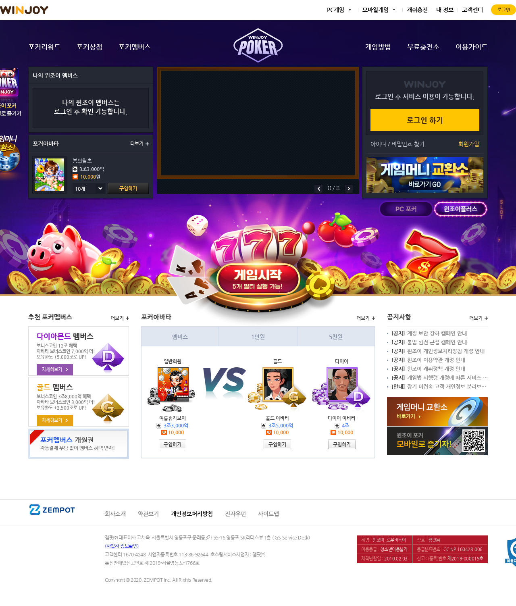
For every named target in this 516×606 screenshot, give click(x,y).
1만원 (258, 336)
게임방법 (378, 47)
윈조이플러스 (460, 209)
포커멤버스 (135, 47)
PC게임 (335, 9)
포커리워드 (44, 47)
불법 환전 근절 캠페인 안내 (429, 342)
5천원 (336, 336)
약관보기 (148, 513)
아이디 (378, 144)
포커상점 (89, 47)
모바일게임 (375, 9)
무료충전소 (423, 47)
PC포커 (406, 209)
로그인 (503, 9)
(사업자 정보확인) (122, 546)
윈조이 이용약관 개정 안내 (428, 360)
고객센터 (472, 9)
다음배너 (348, 188)
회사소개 (115, 513)
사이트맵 (268, 513)
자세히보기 (55, 369)
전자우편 (235, 513)
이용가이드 (472, 47)
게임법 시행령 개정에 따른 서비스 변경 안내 (439, 377)
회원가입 (468, 144)
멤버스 (180, 336)
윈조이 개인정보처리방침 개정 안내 (438, 351)
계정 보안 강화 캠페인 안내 (429, 333)
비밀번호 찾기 (407, 144)
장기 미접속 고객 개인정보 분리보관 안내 (439, 386)
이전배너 (318, 188)
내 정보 (445, 9)
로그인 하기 (425, 120)
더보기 (139, 143)
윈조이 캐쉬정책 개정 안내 (428, 368)
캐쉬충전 (417, 9)
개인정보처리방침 (192, 513)
